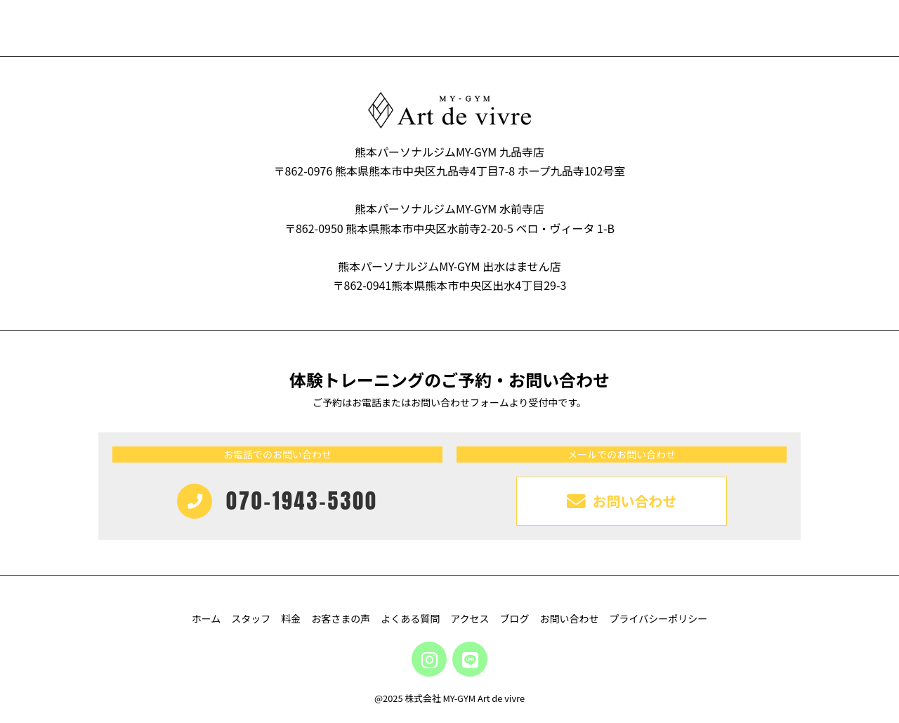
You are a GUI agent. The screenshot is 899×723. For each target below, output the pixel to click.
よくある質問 (410, 618)
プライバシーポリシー (659, 618)
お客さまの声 (340, 618)
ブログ (515, 618)
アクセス (469, 618)
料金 (291, 618)
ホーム (206, 618)
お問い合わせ (569, 618)
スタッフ (250, 618)
